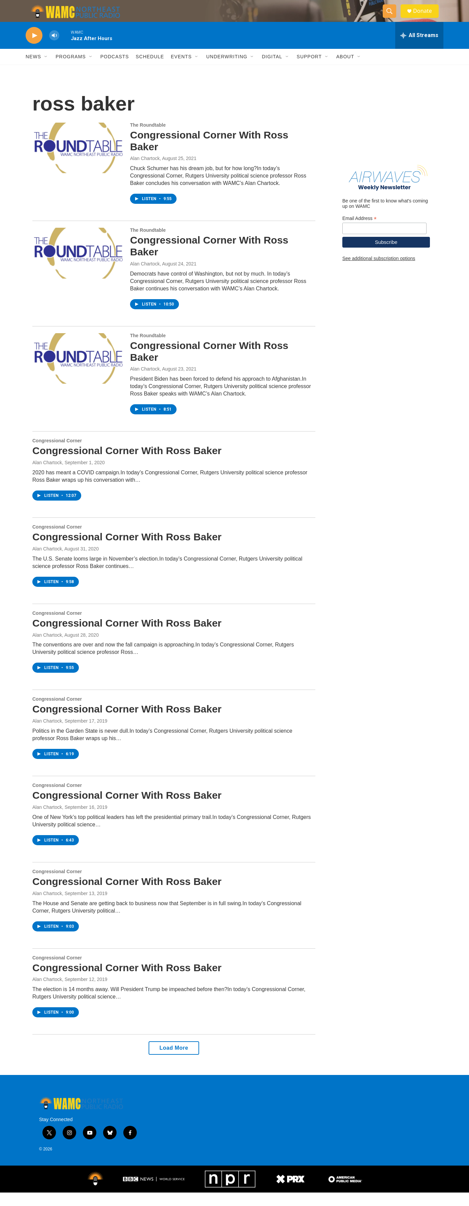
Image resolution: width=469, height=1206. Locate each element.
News (33, 70)
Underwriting (226, 70)
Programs (71, 70)
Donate (426, 17)
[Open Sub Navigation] (46, 70)
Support (309, 70)
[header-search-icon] (392, 18)
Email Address (359, 232)
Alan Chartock (145, 171)
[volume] (54, 49)
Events (181, 70)
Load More (173, 1061)
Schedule (150, 70)
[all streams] (419, 48)
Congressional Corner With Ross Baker (127, 464)
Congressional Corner (57, 454)
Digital (272, 70)
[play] (34, 49)
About (345, 70)
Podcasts (114, 70)
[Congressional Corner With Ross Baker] (77, 161)
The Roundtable (148, 138)
